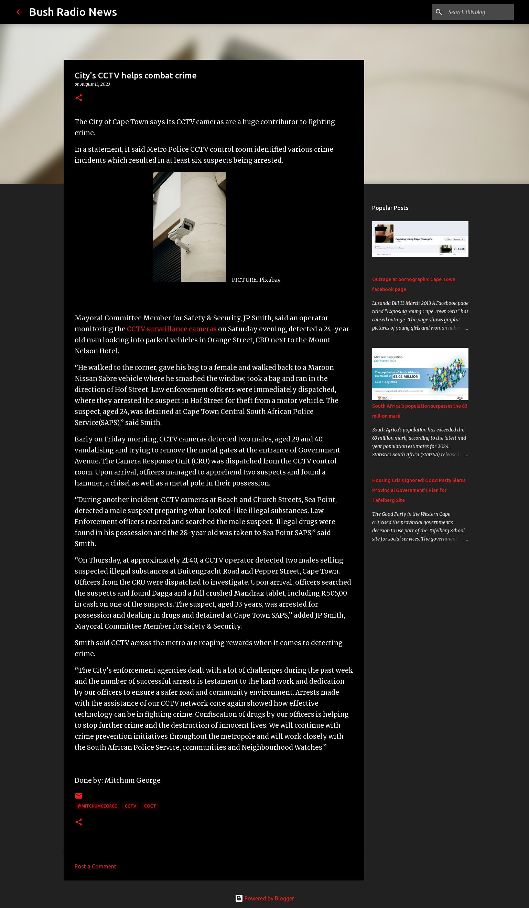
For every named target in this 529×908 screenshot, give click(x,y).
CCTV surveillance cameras (172, 329)
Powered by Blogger (264, 898)
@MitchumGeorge (97, 806)
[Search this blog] (478, 12)
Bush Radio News (73, 12)
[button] (79, 98)
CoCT (150, 806)
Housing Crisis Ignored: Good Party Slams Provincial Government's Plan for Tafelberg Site (418, 490)
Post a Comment (95, 866)
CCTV (130, 806)
